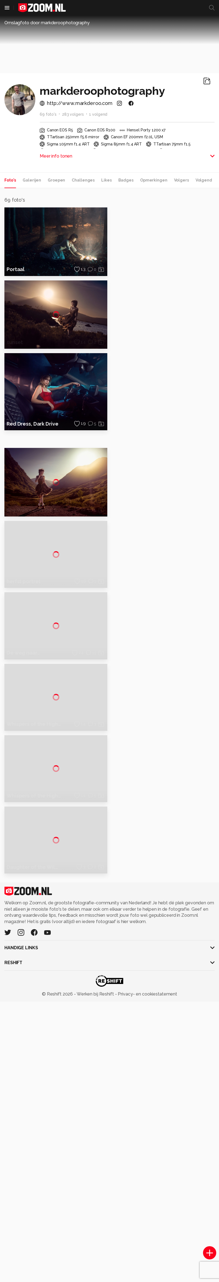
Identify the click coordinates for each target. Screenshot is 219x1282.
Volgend (204, 180)
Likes (106, 180)
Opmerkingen (153, 180)
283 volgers (73, 114)
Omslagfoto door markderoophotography (47, 22)
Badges (125, 180)
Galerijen (32, 180)
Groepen (56, 180)
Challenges (83, 180)
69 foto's (48, 114)
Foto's (10, 180)
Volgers (181, 180)
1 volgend (98, 114)
